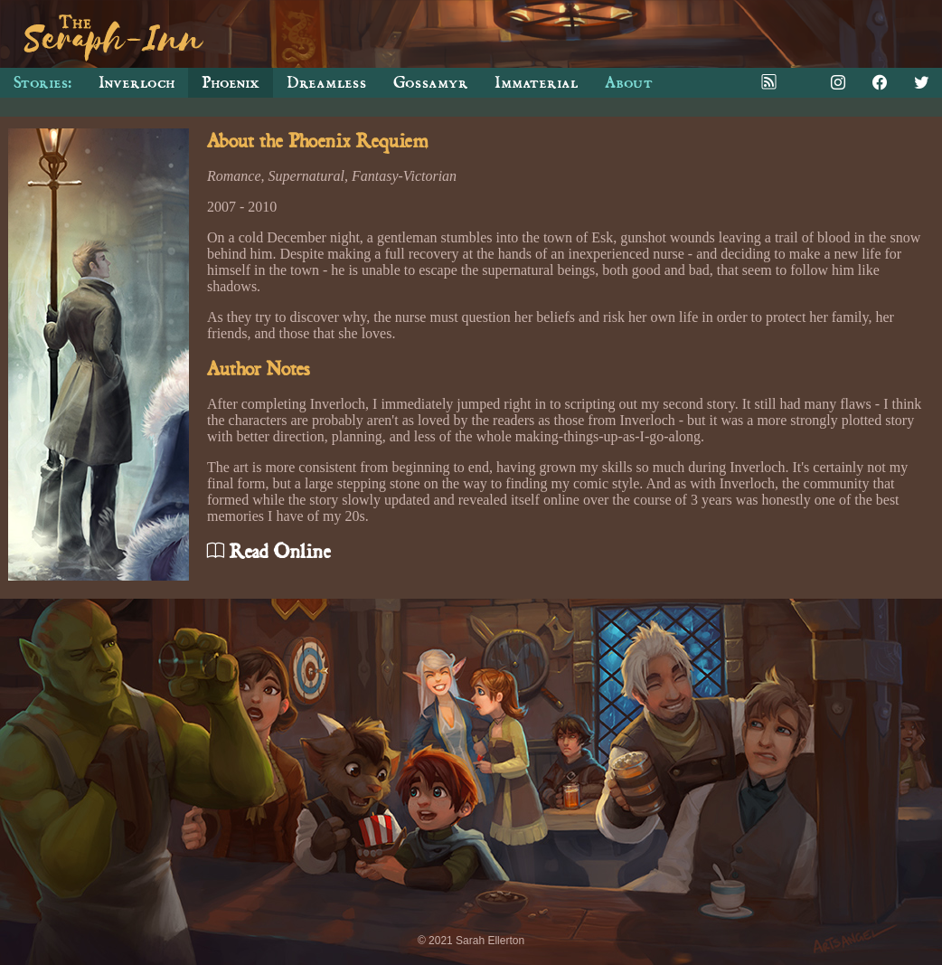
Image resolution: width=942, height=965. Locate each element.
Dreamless (326, 82)
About (629, 82)
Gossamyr (430, 82)
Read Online (269, 551)
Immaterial (536, 82)
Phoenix (230, 82)
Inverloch (136, 82)
